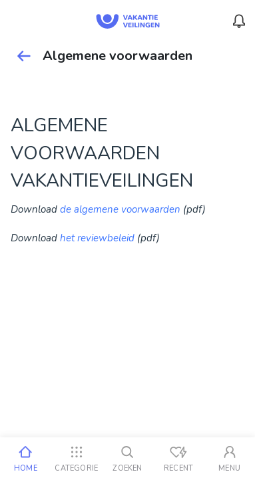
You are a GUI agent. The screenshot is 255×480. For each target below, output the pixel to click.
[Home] (25, 458)
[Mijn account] (229, 458)
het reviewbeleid (97, 238)
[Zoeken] (127, 458)
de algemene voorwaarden (120, 209)
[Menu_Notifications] (239, 21)
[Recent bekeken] (178, 458)
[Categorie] (77, 458)
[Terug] (24, 56)
